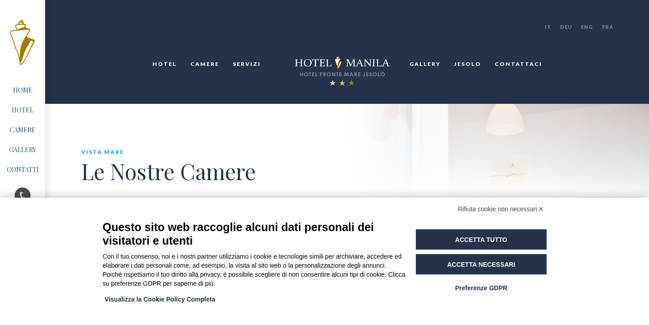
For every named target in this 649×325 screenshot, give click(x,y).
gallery (425, 63)
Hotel (164, 63)
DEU (566, 27)
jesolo (467, 63)
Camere (204, 63)
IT (548, 27)
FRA (607, 27)
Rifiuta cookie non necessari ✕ (501, 209)
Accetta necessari (481, 264)
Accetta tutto (481, 239)
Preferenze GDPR (481, 288)
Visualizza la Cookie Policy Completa (160, 299)
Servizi (247, 63)
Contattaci (518, 63)
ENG (587, 27)
